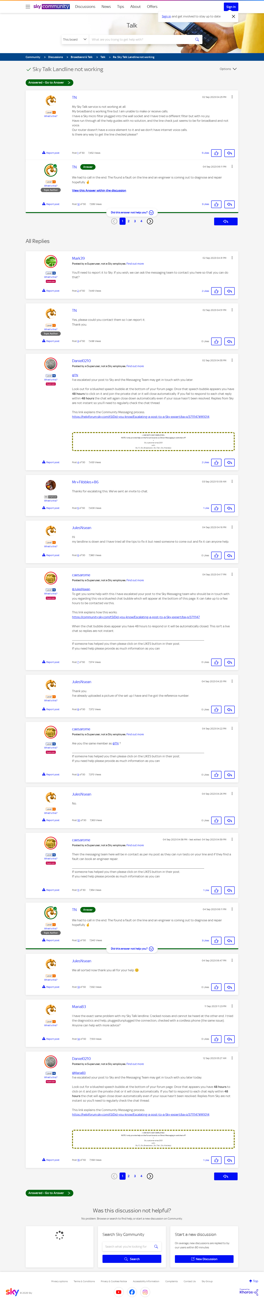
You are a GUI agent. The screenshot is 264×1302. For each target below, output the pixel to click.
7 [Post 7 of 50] (78, 662)
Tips (120, 6)
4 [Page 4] (141, 221)
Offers (152, 6)
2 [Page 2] (128, 221)
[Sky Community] (52, 6)
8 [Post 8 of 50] (78, 709)
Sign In (231, 7)
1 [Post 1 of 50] (77, 153)
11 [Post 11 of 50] (78, 890)
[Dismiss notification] (233, 16)
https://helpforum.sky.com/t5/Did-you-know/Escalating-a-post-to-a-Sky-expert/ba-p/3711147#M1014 (140, 417)
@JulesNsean (81, 589)
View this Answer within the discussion (99, 190)
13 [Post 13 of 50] (78, 987)
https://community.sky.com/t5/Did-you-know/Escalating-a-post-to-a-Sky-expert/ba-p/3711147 (136, 617)
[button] (232, 96)
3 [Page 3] (135, 221)
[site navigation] (28, 6)
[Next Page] (150, 221)
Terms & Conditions (84, 1281)
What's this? (50, 116)
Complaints (171, 1281)
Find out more (135, 263)
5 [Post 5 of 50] (78, 508)
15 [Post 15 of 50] (78, 1160)
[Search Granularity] (75, 39)
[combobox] (140, 39)
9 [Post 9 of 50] (78, 774)
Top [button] (255, 1281)
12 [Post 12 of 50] (78, 204)
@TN (75, 375)
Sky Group (207, 1281)
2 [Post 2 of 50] (78, 290)
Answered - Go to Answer (49, 82)
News (106, 6)
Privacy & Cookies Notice (114, 1281)
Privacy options (59, 1281)
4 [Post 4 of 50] (78, 462)
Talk (132, 25)
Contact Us (190, 1281)
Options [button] (225, 69)
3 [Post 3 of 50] (78, 341)
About (135, 6)
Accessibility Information (146, 1281)
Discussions (85, 6)
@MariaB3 (79, 1073)
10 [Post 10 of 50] (78, 820)
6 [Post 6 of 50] (78, 555)
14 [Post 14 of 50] (78, 1039)
